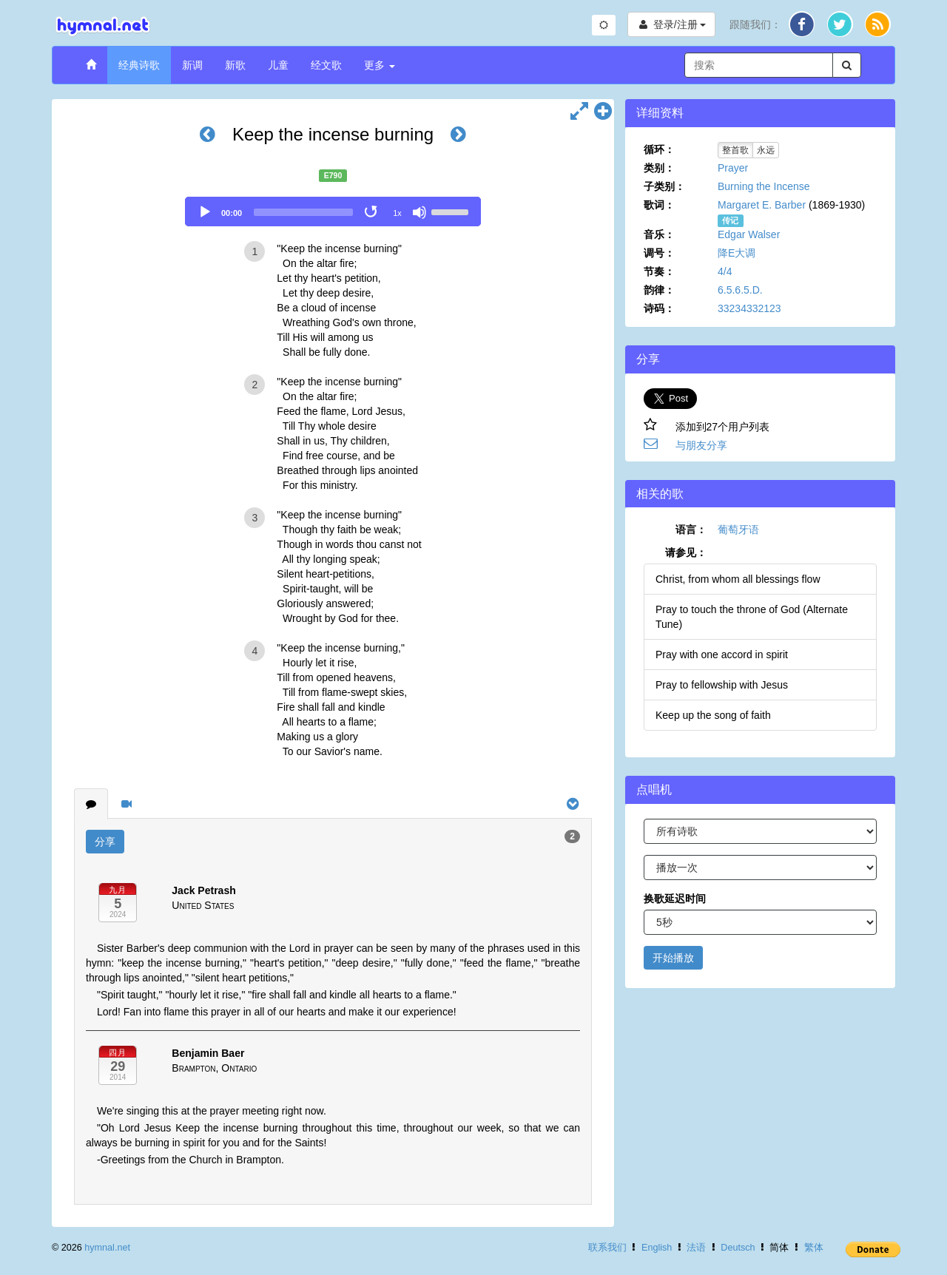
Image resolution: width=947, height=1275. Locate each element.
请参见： (686, 552)
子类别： (664, 186)
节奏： (659, 271)
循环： (659, 149)
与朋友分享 (701, 445)
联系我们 (607, 1247)
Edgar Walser (749, 234)
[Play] (205, 212)
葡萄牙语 (738, 529)
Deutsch (738, 1247)
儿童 (278, 65)
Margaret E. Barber (762, 205)
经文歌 (326, 65)
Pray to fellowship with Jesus (722, 685)
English (656, 1247)
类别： (659, 168)
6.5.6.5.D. (740, 290)
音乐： (659, 234)
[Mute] (419, 212)
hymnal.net (107, 1247)
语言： (691, 529)
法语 (696, 1247)
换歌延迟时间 (675, 898)
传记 (730, 220)
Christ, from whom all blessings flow (738, 579)
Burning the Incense (764, 186)
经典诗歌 (139, 65)
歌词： (659, 205)
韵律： (659, 290)
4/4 (725, 271)
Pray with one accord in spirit (722, 654)
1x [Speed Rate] (397, 213)
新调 (192, 65)
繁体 (813, 1247)
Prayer (733, 168)
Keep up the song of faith (713, 715)
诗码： (659, 308)
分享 (105, 842)
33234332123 (749, 308)
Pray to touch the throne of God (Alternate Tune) (752, 616)
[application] (333, 211)
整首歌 (735, 150)
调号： (659, 253)
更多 (379, 65)
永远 (766, 150)
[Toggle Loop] (372, 212)
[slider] (303, 212)
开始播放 (673, 958)
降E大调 (736, 253)
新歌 (235, 65)
